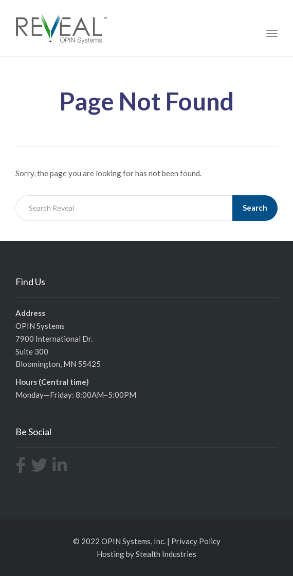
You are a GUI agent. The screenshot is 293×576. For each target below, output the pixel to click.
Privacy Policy (196, 541)
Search (255, 207)
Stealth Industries (166, 554)
